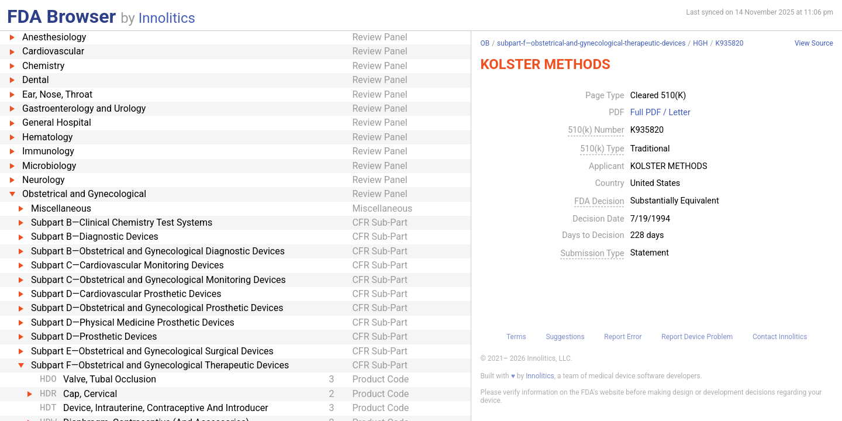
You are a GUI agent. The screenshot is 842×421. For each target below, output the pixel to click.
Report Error (622, 337)
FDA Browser (61, 16)
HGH (700, 43)
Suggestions (565, 337)
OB (484, 43)
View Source (814, 43)
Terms (516, 337)
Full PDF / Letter (660, 113)
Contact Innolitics (780, 337)
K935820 (730, 43)
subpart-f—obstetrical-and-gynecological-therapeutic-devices (591, 43)
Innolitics (167, 18)
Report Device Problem (697, 337)
